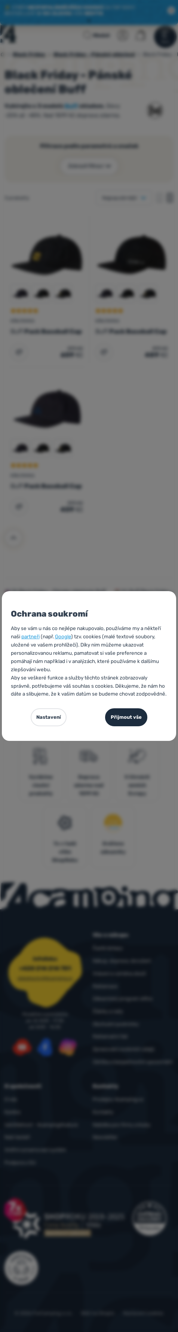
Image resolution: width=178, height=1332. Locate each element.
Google (63, 636)
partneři (30, 636)
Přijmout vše (126, 717)
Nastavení (48, 717)
